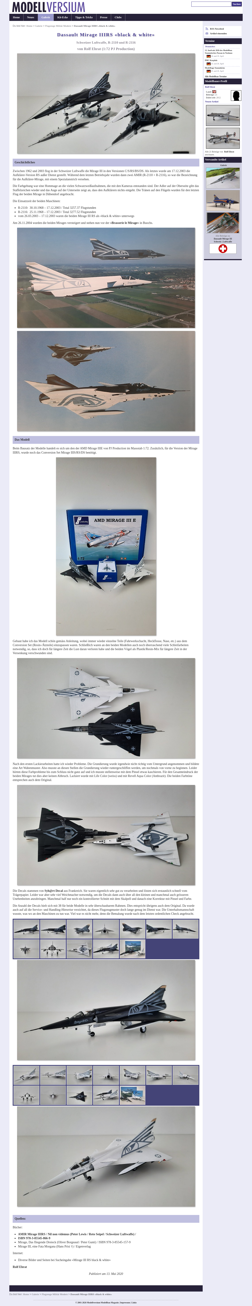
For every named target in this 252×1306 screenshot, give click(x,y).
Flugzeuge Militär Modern (58, 25)
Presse (103, 17)
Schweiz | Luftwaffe (223, 241)
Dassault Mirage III (223, 238)
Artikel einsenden (218, 33)
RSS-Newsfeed (217, 29)
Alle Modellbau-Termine (216, 76)
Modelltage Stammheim (215, 68)
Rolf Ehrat (229, 151)
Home (16, 17)
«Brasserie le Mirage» (124, 223)
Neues (30, 17)
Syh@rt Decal (53, 890)
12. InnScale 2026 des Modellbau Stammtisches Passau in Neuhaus (218, 51)
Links (134, 1303)
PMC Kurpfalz (211, 60)
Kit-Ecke (62, 17)
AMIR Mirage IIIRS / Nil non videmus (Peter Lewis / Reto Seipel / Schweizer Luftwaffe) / (77, 1234)
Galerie (46, 17)
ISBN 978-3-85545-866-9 (34, 1238)
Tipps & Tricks (84, 17)
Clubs (118, 17)
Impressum (125, 1303)
